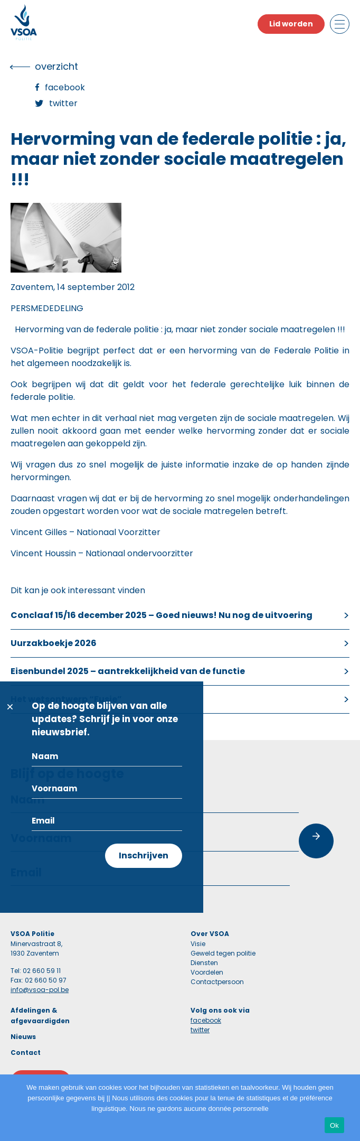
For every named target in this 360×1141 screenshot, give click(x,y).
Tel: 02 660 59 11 (36, 970)
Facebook (65, 87)
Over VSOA (210, 933)
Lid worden (291, 23)
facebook (206, 1020)
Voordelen (207, 972)
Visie (198, 943)
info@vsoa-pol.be (40, 989)
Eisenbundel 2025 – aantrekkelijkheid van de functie (128, 671)
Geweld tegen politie (223, 953)
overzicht (56, 66)
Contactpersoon (217, 981)
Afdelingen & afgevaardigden (40, 1015)
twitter (200, 1029)
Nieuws (23, 1036)
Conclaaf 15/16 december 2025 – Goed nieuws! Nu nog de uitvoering (161, 615)
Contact (26, 1052)
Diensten (204, 962)
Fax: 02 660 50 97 (39, 980)
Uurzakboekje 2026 (54, 643)
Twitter (63, 103)
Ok (334, 1125)
